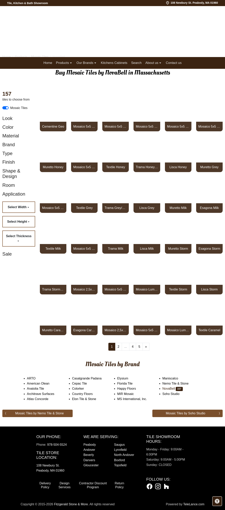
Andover (89, 449)
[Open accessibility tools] (217, 501)
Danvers (89, 460)
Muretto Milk (178, 208)
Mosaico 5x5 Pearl (84, 126)
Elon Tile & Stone (88, 399)
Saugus (119, 444)
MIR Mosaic (130, 394)
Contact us (174, 63)
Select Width (17, 207)
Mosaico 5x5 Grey (53, 208)
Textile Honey (115, 167)
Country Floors (86, 394)
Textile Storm (178, 289)
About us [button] (152, 63)
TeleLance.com (193, 504)
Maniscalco (174, 378)
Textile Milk (53, 248)
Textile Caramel (209, 330)
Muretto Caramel (53, 330)
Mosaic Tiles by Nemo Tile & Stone (39, 413)
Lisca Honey (178, 167)
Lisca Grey (146, 208)
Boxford (119, 460)
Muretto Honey (53, 167)
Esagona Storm (209, 248)
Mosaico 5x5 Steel (178, 126)
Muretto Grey (209, 167)
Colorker (80, 388)
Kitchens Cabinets (114, 63)
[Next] (146, 347)
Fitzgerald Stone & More (71, 504)
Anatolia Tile (39, 388)
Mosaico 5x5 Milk (84, 248)
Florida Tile (128, 383)
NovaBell (172, 388)
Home (47, 63)
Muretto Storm (178, 248)
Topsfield (120, 465)
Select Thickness (19, 236)
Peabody (89, 444)
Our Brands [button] (85, 63)
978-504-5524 (57, 444)
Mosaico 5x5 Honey (84, 167)
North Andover (124, 454)
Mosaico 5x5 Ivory (116, 126)
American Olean (42, 383)
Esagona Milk (209, 208)
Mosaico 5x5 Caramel (147, 330)
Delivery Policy (45, 485)
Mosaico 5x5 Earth (209, 126)
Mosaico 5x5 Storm (116, 289)
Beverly (88, 454)
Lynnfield (120, 449)
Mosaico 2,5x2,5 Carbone (116, 330)
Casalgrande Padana (90, 378)
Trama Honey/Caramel (147, 167)
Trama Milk (115, 248)
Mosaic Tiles (18, 108)
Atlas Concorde (41, 399)
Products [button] (63, 63)
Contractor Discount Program (93, 485)
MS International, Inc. (136, 399)
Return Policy (119, 485)
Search (136, 63)
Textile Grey (84, 208)
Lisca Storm (209, 289)
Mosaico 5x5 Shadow (147, 126)
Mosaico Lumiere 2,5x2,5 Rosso (147, 289)
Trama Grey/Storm (116, 208)
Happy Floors (130, 388)
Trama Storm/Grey (53, 289)
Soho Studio (174, 394)
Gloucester (91, 465)
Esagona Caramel (84, 330)
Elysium (126, 378)
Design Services (64, 485)
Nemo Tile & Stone (180, 383)
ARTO (34, 378)
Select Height (17, 221)
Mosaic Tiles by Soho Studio (185, 413)
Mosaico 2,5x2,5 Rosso (84, 289)
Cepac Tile (82, 383)
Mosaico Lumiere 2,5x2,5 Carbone (178, 330)
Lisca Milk (147, 248)
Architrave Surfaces (44, 394)
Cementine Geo (53, 126)
